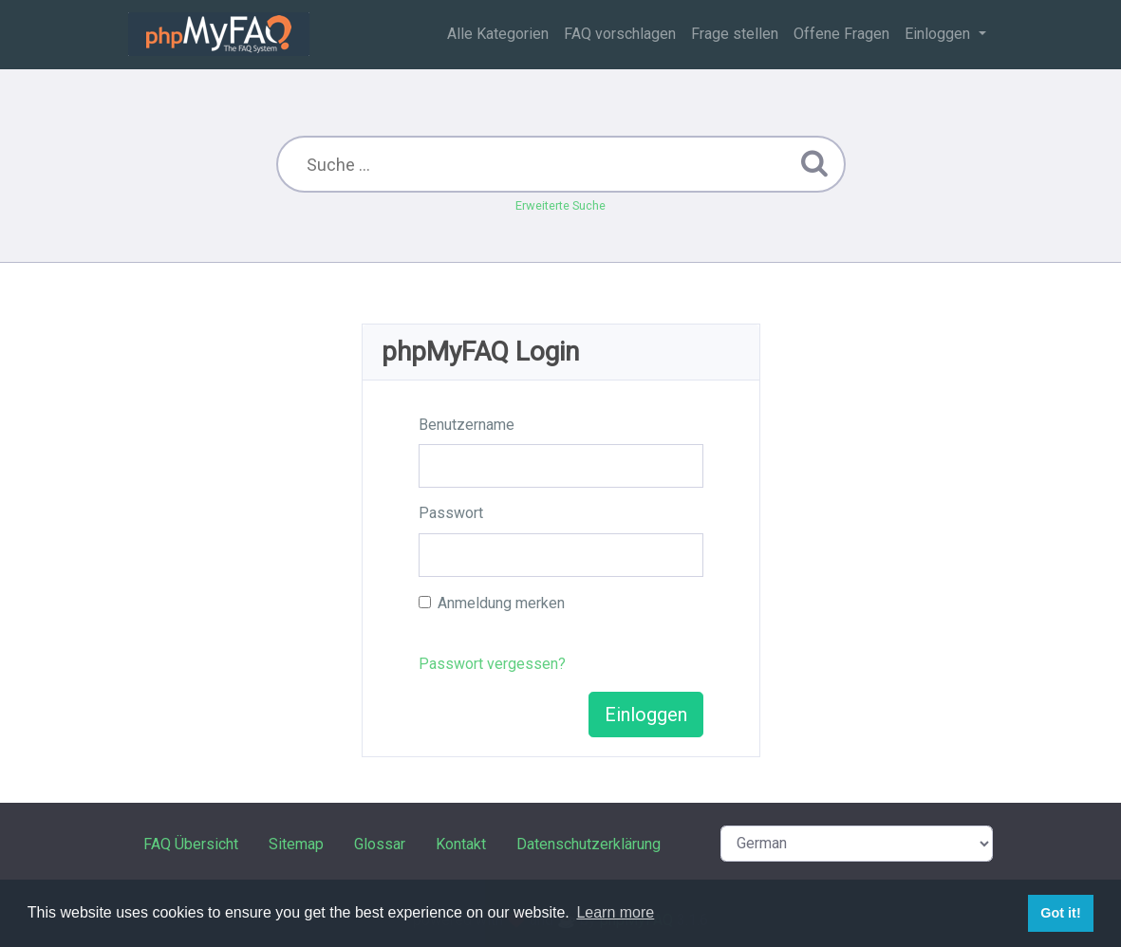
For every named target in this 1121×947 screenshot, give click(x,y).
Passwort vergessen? (492, 664)
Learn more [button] (615, 912)
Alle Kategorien (498, 34)
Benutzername (466, 425)
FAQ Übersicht (190, 844)
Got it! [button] (1060, 912)
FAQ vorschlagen (620, 34)
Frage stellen (734, 34)
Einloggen (939, 34)
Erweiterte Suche (560, 205)
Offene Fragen (841, 34)
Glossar (379, 844)
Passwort (451, 513)
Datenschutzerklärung (588, 844)
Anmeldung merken (501, 603)
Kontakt (461, 844)
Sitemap (296, 844)
